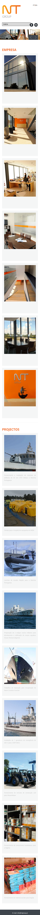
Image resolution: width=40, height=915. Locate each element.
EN (36, 5)
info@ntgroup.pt (22, 913)
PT (34, 5)
